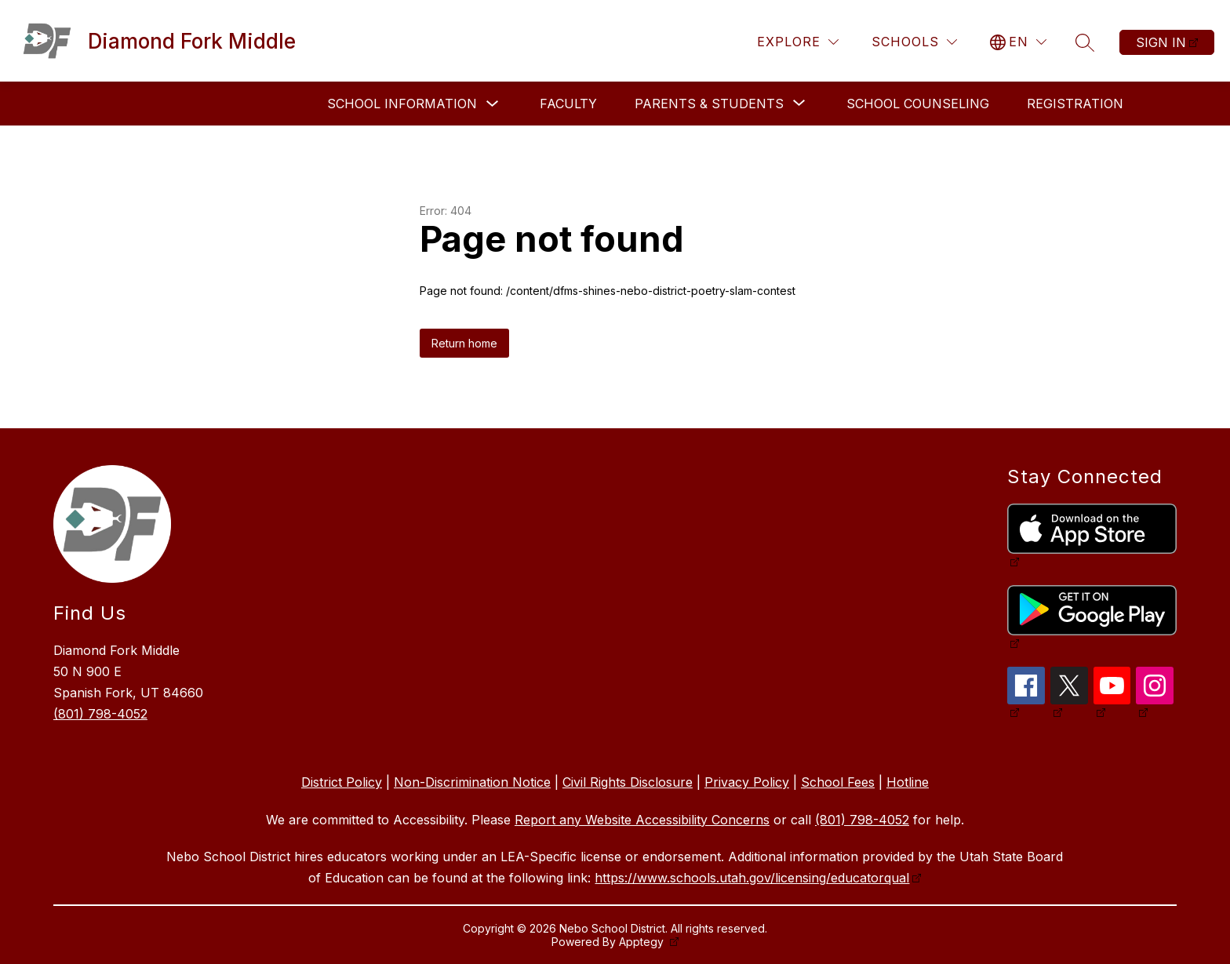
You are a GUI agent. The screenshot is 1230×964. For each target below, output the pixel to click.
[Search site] (1084, 42)
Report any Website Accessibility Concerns (642, 820)
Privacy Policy (746, 782)
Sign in (1161, 42)
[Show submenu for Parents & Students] (709, 103)
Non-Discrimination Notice (472, 782)
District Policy (341, 782)
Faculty (568, 103)
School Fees (838, 782)
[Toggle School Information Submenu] (492, 104)
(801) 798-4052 (100, 714)
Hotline (907, 782)
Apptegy (643, 941)
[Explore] (797, 42)
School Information (402, 103)
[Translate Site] (1018, 42)
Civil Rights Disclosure (627, 782)
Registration (1075, 103)
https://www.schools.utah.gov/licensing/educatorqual (752, 878)
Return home (464, 343)
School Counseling (917, 103)
